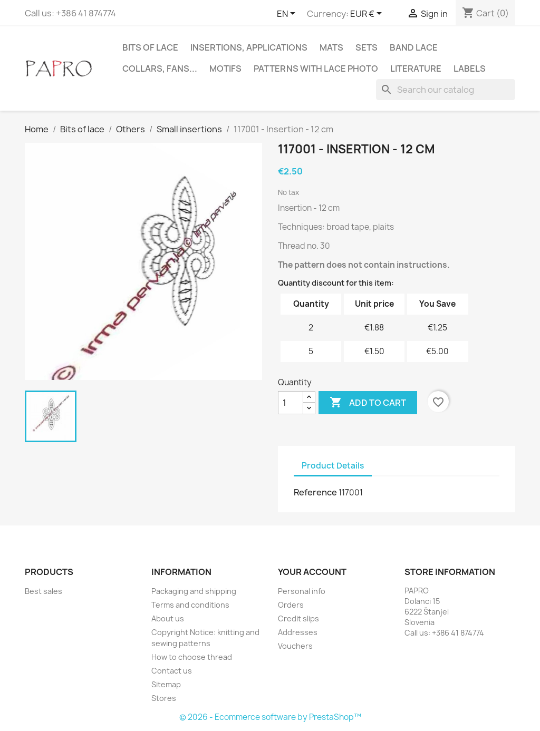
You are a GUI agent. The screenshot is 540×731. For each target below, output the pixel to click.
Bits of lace (150, 47)
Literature (415, 68)
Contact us (171, 671)
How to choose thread (191, 657)
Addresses (297, 632)
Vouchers (295, 646)
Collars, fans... (159, 68)
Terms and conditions (190, 605)
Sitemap (166, 684)
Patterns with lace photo (316, 68)
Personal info (301, 591)
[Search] (445, 89)
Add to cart (368, 403)
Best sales (43, 591)
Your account (312, 572)
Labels (470, 68)
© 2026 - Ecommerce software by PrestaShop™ (270, 717)
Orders (291, 605)
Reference (315, 492)
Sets (366, 47)
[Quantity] (290, 402)
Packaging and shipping (193, 591)
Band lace (414, 47)
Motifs (225, 68)
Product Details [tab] (333, 465)
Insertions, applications (248, 47)
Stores (163, 698)
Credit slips (298, 618)
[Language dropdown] (288, 14)
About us (167, 618)
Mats (331, 47)
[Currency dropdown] (367, 14)
